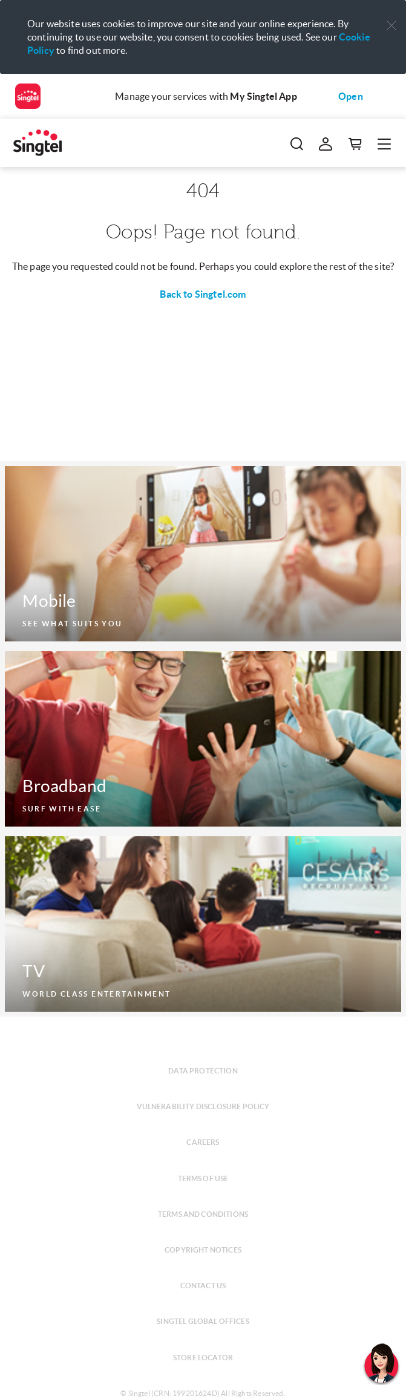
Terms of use (203, 1178)
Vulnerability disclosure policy (203, 1106)
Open (350, 96)
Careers (202, 1142)
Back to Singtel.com (203, 294)
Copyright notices (203, 1250)
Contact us (203, 1285)
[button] (391, 26)
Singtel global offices (203, 1321)
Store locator (203, 1357)
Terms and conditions (203, 1214)
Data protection (202, 1071)
